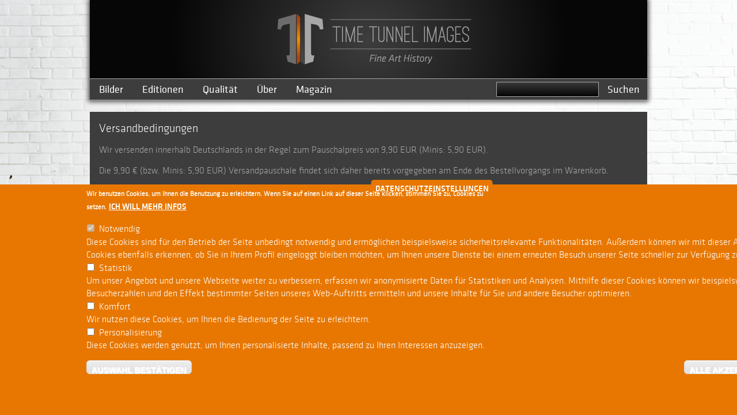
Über (267, 89)
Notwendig (119, 231)
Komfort (115, 309)
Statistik (115, 270)
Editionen (163, 89)
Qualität (220, 89)
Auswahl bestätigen (139, 372)
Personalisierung (130, 334)
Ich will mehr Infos (148, 209)
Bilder (111, 89)
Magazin (314, 89)
